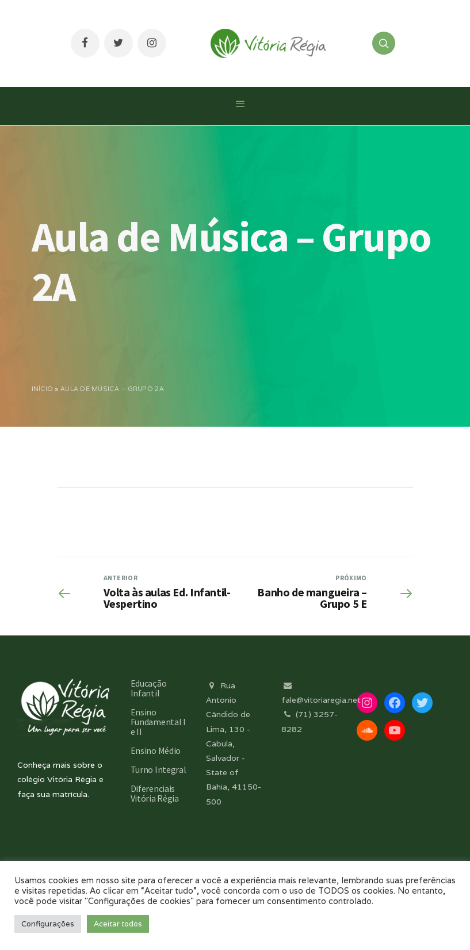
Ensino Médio (156, 750)
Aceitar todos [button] (118, 924)
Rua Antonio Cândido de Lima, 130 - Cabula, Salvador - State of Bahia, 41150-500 (233, 743)
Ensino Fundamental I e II (158, 721)
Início (43, 389)
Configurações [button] (47, 924)
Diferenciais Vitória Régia (155, 793)
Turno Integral (158, 769)
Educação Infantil (148, 688)
